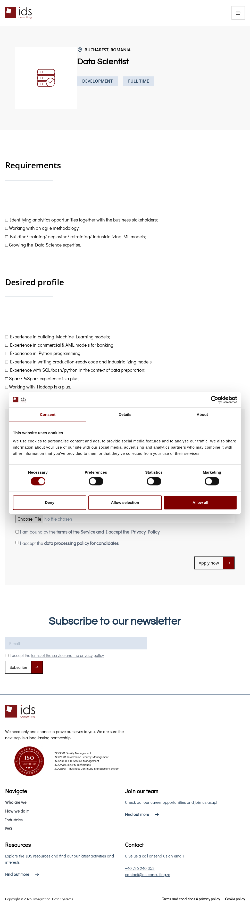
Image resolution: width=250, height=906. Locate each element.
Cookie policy (235, 898)
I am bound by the (90, 532)
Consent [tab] (48, 414)
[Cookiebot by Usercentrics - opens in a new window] (214, 399)
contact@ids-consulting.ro (147, 874)
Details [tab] (125, 414)
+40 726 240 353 (140, 868)
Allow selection (125, 502)
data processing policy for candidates (81, 543)
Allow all (200, 502)
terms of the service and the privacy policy (67, 655)
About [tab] (202, 414)
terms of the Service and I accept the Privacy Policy (108, 532)
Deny (49, 502)
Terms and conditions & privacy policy (191, 898)
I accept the (69, 543)
